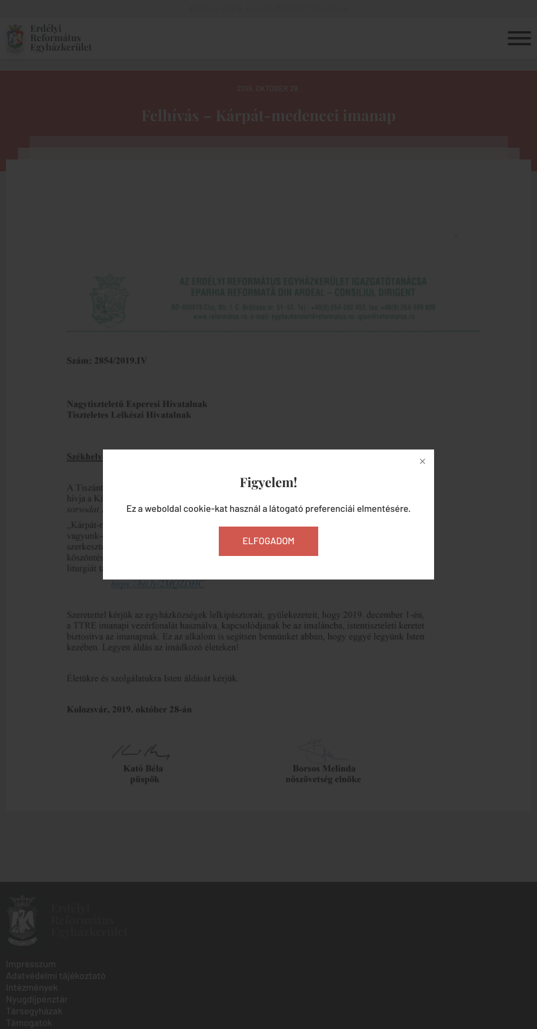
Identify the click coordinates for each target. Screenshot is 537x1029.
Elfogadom (268, 541)
